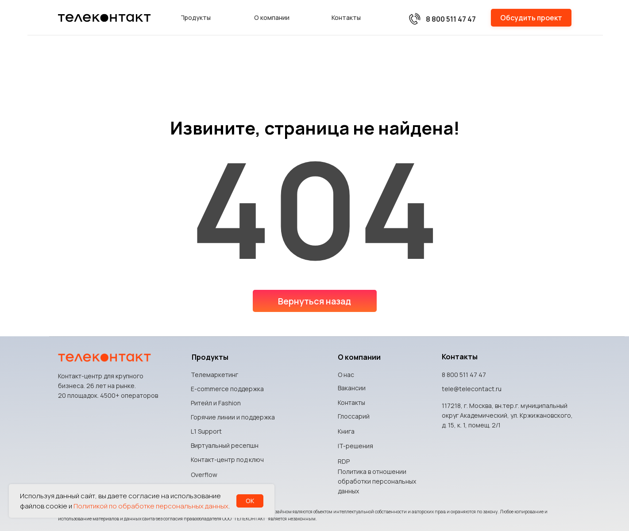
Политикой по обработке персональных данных (150, 506)
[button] (531, 18)
